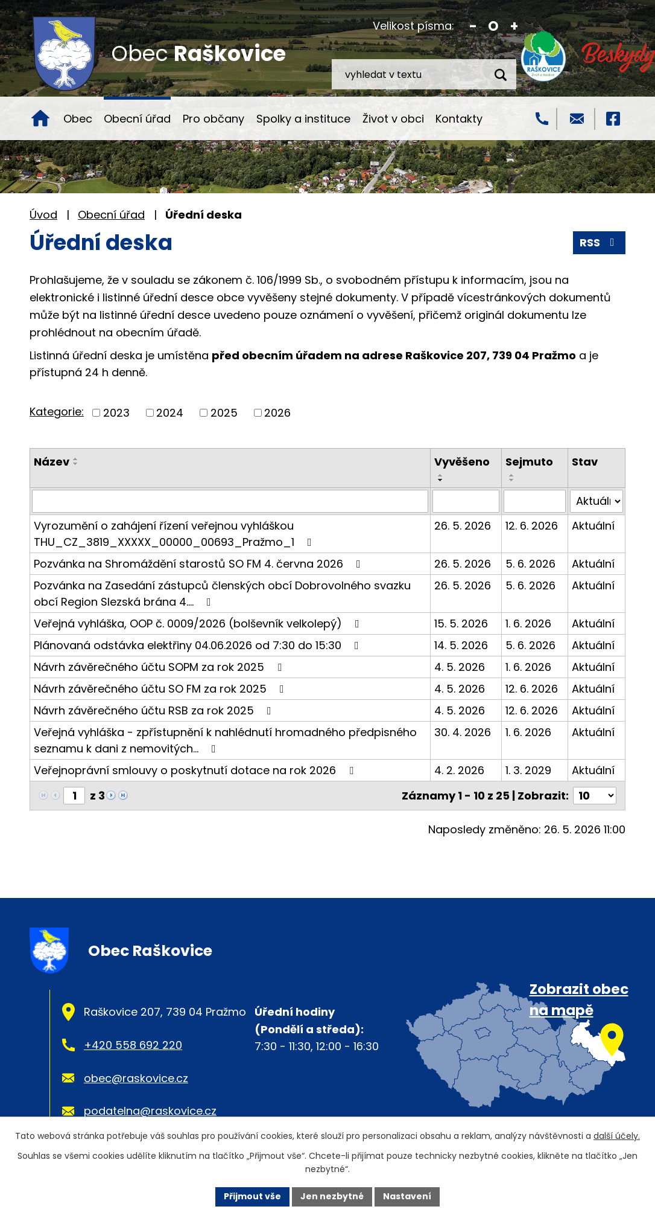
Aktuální (593, 525)
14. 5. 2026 (461, 645)
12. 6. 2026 (531, 525)
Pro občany (213, 118)
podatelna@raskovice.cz (150, 1110)
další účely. (616, 1136)
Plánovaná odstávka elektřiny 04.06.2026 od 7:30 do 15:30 (199, 645)
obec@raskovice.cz (136, 1078)
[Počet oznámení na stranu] (594, 795)
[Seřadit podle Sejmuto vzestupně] (512, 475)
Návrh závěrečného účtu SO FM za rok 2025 (161, 688)
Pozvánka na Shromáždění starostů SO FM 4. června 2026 (199, 563)
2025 (224, 412)
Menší (473, 26)
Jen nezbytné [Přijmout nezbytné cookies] (332, 1196)
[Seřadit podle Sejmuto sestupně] (512, 480)
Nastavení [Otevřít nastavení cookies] (407, 1196)
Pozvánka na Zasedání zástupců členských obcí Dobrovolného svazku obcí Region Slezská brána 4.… (222, 593)
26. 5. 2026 (462, 525)
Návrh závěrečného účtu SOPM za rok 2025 (160, 667)
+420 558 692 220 (133, 1045)
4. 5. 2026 (459, 667)
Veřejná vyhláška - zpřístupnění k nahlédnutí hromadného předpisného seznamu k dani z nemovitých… (225, 740)
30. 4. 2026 (462, 732)
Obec (77, 118)
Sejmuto (529, 461)
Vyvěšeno (462, 461)
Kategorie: (57, 411)
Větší (514, 26)
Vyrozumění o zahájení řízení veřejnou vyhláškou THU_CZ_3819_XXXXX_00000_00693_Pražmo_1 (175, 534)
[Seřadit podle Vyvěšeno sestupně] (441, 480)
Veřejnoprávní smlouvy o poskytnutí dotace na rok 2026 (196, 770)
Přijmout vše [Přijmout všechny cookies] (252, 1196)
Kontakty (459, 118)
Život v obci (393, 118)
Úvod (40, 118)
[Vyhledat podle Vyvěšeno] (465, 501)
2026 (277, 412)
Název (51, 461)
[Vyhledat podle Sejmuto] (535, 501)
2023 (116, 412)
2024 (169, 412)
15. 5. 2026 (461, 623)
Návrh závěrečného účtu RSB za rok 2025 (155, 710)
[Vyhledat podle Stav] (596, 501)
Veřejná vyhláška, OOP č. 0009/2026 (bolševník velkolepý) (199, 623)
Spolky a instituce (303, 118)
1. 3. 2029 (528, 770)
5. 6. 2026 (530, 563)
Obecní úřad (137, 118)
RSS (599, 242)
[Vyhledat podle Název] (230, 501)
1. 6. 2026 (528, 623)
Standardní (494, 26)
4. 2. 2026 (459, 770)
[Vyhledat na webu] (424, 74)
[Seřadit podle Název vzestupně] (76, 459)
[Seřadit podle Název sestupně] (76, 463)
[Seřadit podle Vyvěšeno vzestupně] (441, 475)
